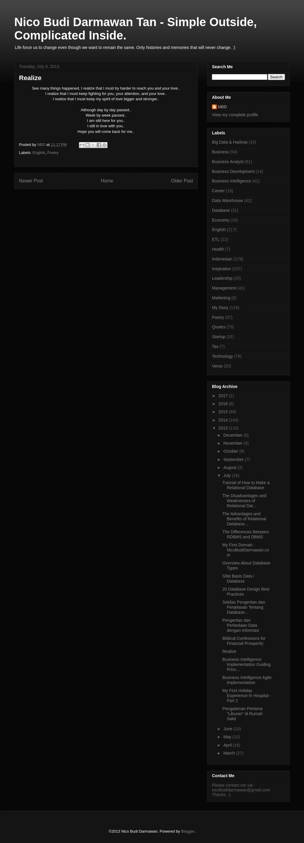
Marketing (221, 297)
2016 (223, 403)
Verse (217, 366)
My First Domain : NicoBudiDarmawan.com (245, 550)
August (230, 467)
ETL (216, 239)
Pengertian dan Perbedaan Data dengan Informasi (240, 625)
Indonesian (222, 259)
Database (221, 210)
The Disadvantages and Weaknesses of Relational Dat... (244, 500)
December (233, 435)
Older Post (182, 180)
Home (107, 180)
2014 (223, 420)
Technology (222, 356)
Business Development (233, 171)
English (39, 152)
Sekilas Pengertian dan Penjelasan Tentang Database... (243, 607)
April (228, 745)
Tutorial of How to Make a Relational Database (246, 485)
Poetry (52, 152)
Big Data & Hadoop (230, 142)
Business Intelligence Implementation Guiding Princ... (246, 664)
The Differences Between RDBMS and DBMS (245, 534)
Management (224, 288)
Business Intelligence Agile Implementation (247, 680)
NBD (222, 106)
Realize (229, 651)
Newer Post (31, 180)
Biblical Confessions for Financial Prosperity (244, 641)
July (227, 475)
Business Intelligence (231, 181)
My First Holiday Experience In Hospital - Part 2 (246, 695)
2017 (223, 395)
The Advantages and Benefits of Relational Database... (244, 518)
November (233, 443)
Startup (218, 336)
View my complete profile (235, 114)
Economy (220, 220)
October (231, 451)
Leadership (222, 278)
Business (220, 151)
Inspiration (221, 268)
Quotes (218, 327)
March (229, 753)
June (228, 728)
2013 (223, 428)
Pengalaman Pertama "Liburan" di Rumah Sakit (242, 713)
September (234, 459)
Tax (215, 346)
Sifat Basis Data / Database (238, 578)
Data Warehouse (227, 200)
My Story (220, 307)
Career (218, 190)
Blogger (187, 831)
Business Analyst (227, 161)
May (227, 736)
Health (218, 249)
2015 (223, 411)
